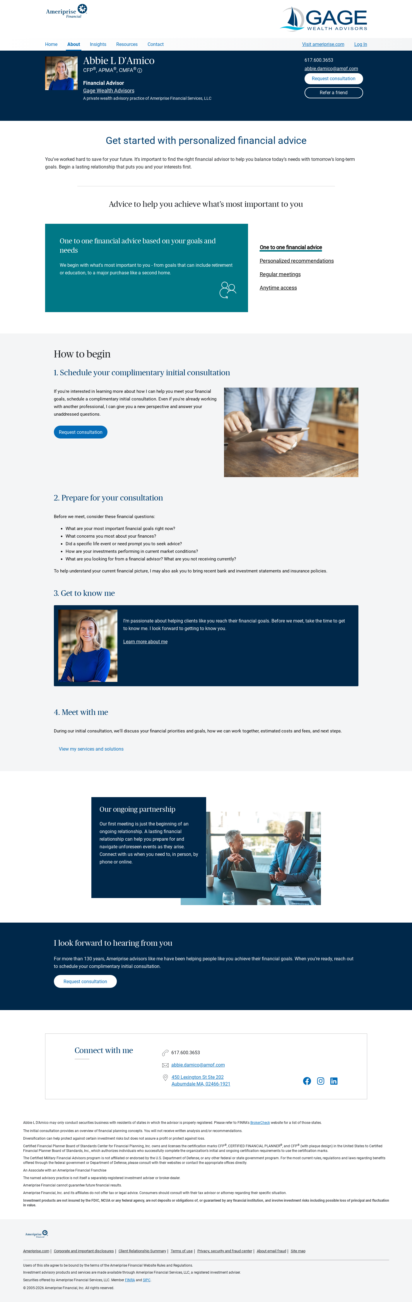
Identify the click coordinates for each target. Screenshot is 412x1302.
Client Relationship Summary (142, 1251)
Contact (156, 44)
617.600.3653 (319, 60)
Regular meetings (280, 274)
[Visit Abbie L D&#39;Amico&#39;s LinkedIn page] (334, 1081)
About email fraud (271, 1251)
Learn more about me (145, 641)
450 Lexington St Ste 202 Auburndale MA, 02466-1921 (201, 1080)
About (73, 44)
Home (51, 44)
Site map (298, 1251)
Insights (98, 44)
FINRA (130, 1280)
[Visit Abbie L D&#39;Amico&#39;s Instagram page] (320, 1081)
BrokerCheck (260, 1123)
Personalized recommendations (297, 261)
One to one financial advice (291, 247)
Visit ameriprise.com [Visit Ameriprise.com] (323, 44)
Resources (127, 44)
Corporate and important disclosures (84, 1251)
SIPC (147, 1280)
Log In (360, 44)
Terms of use (182, 1251)
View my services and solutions (91, 749)
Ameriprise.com (36, 1251)
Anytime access (278, 288)
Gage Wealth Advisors (108, 90)
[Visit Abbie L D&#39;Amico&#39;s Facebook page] (307, 1081)
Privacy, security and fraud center (224, 1251)
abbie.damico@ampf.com (331, 68)
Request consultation (80, 432)
